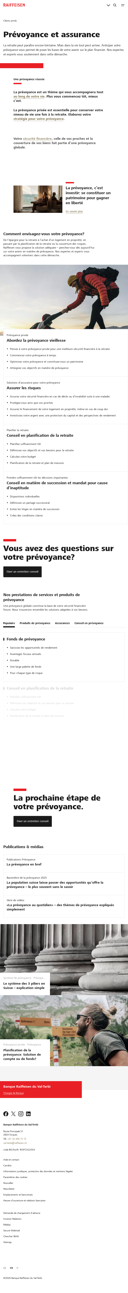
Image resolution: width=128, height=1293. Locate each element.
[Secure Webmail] (11, 1230)
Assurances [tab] (62, 623)
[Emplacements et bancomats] (18, 1194)
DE (4, 1268)
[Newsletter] (8, 1188)
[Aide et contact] (11, 1159)
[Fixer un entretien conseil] (22, 571)
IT (17, 1268)
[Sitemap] (7, 1242)
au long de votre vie (29, 100)
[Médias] (7, 1224)
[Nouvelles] (8, 1183)
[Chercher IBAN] (11, 1236)
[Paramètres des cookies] (15, 1177)
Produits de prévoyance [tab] (35, 623)
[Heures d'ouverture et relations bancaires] (24, 1200)
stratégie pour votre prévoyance (39, 141)
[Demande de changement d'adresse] (21, 1213)
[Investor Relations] (12, 1218)
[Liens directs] (108, 5)
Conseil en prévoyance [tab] (89, 623)
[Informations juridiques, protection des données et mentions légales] (38, 1171)
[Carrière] (7, 1165)
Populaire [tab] (9, 623)
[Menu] (122, 5)
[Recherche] (115, 5)
